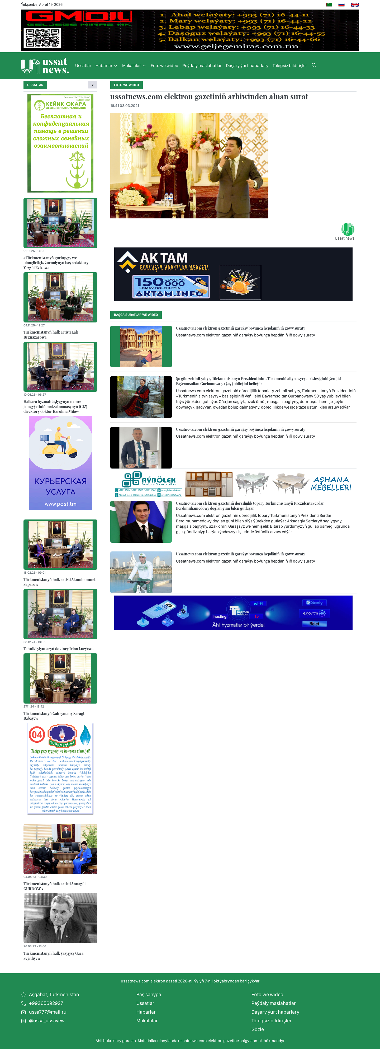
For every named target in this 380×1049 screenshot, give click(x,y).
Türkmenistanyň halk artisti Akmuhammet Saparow (59, 582)
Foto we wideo (164, 65)
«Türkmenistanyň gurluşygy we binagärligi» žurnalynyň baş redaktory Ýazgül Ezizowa (55, 262)
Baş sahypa (148, 994)
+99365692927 (42, 1003)
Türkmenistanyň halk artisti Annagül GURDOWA (54, 886)
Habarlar (107, 65)
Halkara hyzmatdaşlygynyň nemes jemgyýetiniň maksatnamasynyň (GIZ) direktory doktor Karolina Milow (55, 406)
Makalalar (134, 65)
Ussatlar (83, 65)
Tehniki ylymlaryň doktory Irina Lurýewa (58, 648)
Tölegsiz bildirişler (290, 65)
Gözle (257, 1029)
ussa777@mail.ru (43, 1012)
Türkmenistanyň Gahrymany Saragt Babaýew (53, 716)
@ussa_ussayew (43, 1021)
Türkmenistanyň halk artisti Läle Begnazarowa (51, 334)
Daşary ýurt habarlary (247, 65)
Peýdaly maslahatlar (202, 65)
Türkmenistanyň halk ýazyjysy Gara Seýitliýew (53, 955)
